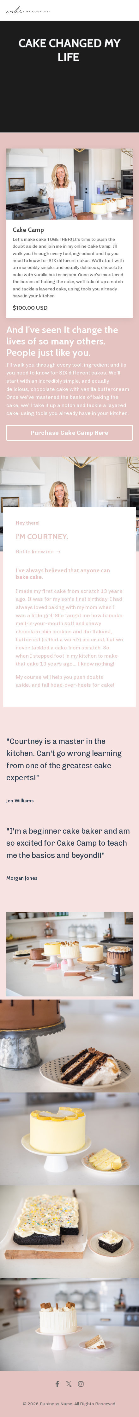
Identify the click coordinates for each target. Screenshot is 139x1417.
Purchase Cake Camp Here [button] (70, 432)
